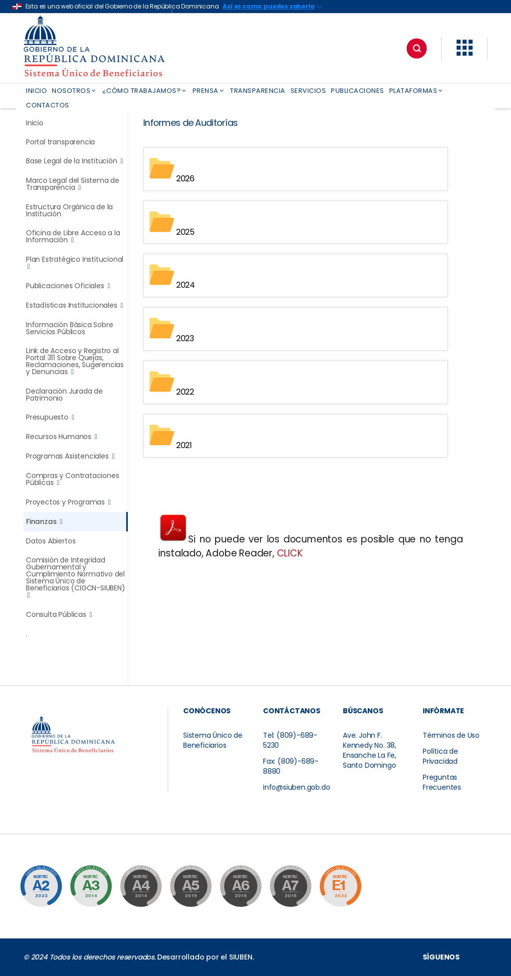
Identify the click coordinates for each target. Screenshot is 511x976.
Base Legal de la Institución (74, 161)
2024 (185, 285)
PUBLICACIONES (357, 90)
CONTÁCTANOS (291, 711)
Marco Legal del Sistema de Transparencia (72, 184)
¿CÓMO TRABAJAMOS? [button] (145, 90)
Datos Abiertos (50, 540)
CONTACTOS (47, 105)
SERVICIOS (308, 90)
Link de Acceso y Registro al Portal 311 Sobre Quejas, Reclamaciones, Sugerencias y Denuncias (75, 361)
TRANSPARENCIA (257, 90)
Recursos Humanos (61, 437)
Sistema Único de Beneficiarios (213, 740)
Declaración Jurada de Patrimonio (64, 395)
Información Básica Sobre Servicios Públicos (69, 328)
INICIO (36, 90)
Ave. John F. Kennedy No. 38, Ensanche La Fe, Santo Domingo (369, 750)
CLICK (290, 553)
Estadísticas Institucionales (74, 305)
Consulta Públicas (59, 614)
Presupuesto (50, 417)
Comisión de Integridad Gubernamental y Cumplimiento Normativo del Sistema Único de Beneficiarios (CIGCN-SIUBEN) (75, 577)
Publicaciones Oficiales (68, 286)
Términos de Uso (451, 735)
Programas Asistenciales (70, 456)
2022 (185, 392)
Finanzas (44, 521)
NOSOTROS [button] (74, 90)
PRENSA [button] (209, 90)
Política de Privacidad (440, 756)
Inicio (34, 122)
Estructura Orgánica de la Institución (69, 210)
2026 (185, 178)
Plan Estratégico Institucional (74, 263)
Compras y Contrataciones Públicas (72, 479)
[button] (465, 53)
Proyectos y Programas (68, 502)
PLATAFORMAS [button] (416, 90)
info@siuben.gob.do (296, 787)
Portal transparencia (60, 141)
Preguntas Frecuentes (442, 782)
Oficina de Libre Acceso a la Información (73, 236)
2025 (185, 231)
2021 (184, 445)
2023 (185, 338)
